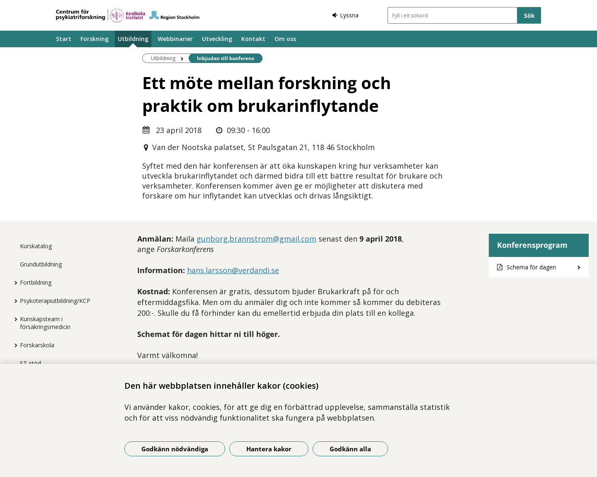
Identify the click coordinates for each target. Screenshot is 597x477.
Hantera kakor (268, 449)
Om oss (285, 39)
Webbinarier (175, 39)
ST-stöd (30, 363)
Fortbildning (35, 282)
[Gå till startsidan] (127, 15)
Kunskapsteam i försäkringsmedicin (45, 323)
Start (63, 39)
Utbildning (133, 39)
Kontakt (253, 39)
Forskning (94, 39)
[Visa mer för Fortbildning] (13, 283)
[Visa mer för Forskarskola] (13, 345)
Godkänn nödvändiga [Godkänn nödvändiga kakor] (174, 449)
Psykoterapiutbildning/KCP (55, 301)
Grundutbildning (41, 264)
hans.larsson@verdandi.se (233, 270)
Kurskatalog (36, 246)
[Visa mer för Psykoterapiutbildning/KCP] (13, 301)
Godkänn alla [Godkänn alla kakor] (350, 449)
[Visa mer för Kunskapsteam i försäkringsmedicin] (13, 319)
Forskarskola (37, 345)
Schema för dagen (531, 267)
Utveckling (217, 39)
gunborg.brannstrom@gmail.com (256, 239)
